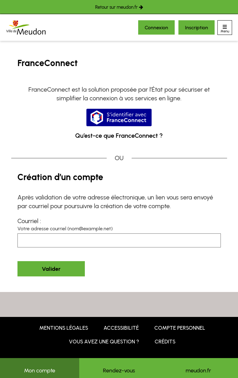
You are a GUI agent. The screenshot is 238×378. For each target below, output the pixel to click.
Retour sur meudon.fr (116, 7)
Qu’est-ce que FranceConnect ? (119, 135)
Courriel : (29, 221)
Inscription (196, 28)
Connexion (156, 28)
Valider (51, 269)
